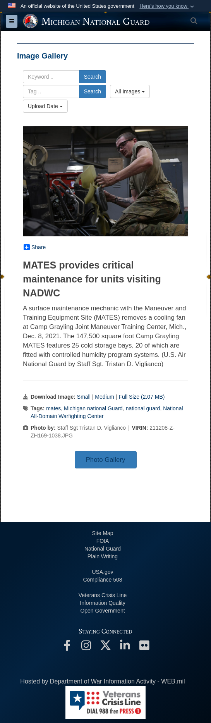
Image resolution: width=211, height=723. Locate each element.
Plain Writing (102, 556)
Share (35, 247)
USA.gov (102, 572)
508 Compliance (102, 580)
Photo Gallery (105, 459)
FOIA (102, 541)
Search (92, 77)
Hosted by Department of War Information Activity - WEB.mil (102, 681)
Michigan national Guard (93, 408)
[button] (167, 6)
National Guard (102, 549)
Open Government (102, 611)
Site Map (102, 533)
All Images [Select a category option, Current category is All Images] (130, 91)
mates (53, 408)
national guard (143, 408)
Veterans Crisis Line (103, 595)
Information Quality (102, 603)
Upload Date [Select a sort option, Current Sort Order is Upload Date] (45, 106)
